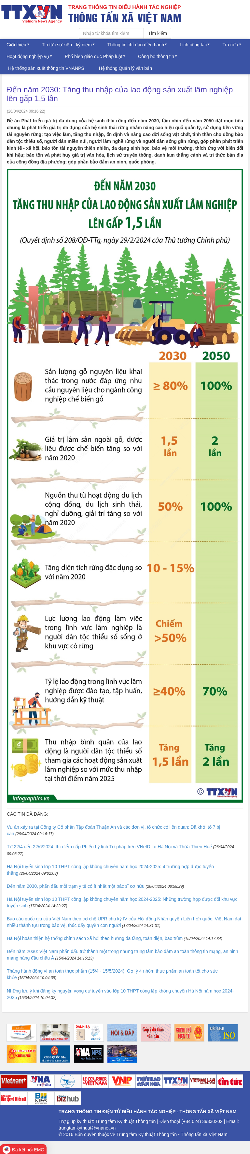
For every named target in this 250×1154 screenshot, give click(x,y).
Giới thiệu (16, 44)
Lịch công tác (193, 44)
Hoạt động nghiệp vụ (28, 56)
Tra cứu (230, 44)
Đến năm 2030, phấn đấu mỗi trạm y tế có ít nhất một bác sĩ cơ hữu (76, 886)
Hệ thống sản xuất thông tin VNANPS (46, 68)
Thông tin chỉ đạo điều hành (135, 44)
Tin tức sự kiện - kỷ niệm (67, 44)
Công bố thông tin (156, 56)
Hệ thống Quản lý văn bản (125, 68)
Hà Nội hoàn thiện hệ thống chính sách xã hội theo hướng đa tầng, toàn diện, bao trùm (95, 938)
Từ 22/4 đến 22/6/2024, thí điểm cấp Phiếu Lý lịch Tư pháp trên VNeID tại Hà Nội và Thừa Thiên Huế (109, 846)
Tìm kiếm (157, 33)
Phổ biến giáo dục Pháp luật (93, 56)
